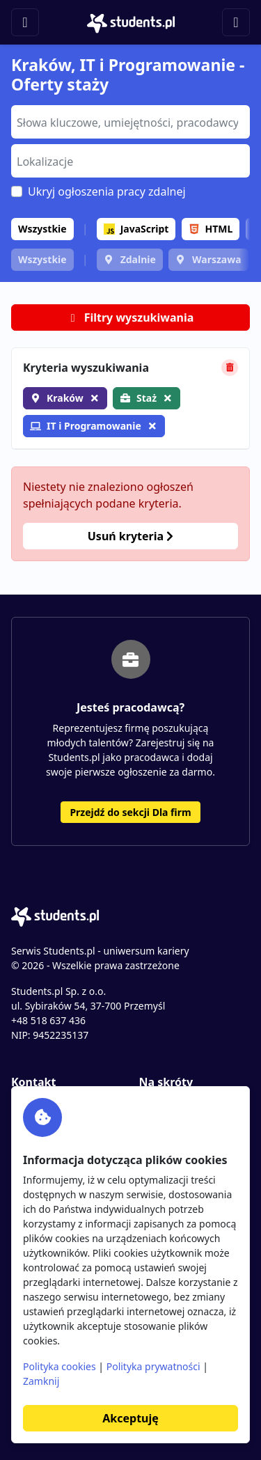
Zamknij (41, 1381)
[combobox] (130, 122)
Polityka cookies (59, 1366)
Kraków (65, 398)
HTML (211, 228)
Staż (146, 398)
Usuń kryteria (130, 536)
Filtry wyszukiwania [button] (131, 317)
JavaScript (136, 228)
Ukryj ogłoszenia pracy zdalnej (107, 191)
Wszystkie (42, 228)
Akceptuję (130, 1418)
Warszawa (217, 259)
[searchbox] (129, 121)
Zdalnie (138, 259)
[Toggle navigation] (25, 22)
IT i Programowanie (85, 425)
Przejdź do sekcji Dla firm (130, 812)
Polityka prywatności (153, 1366)
